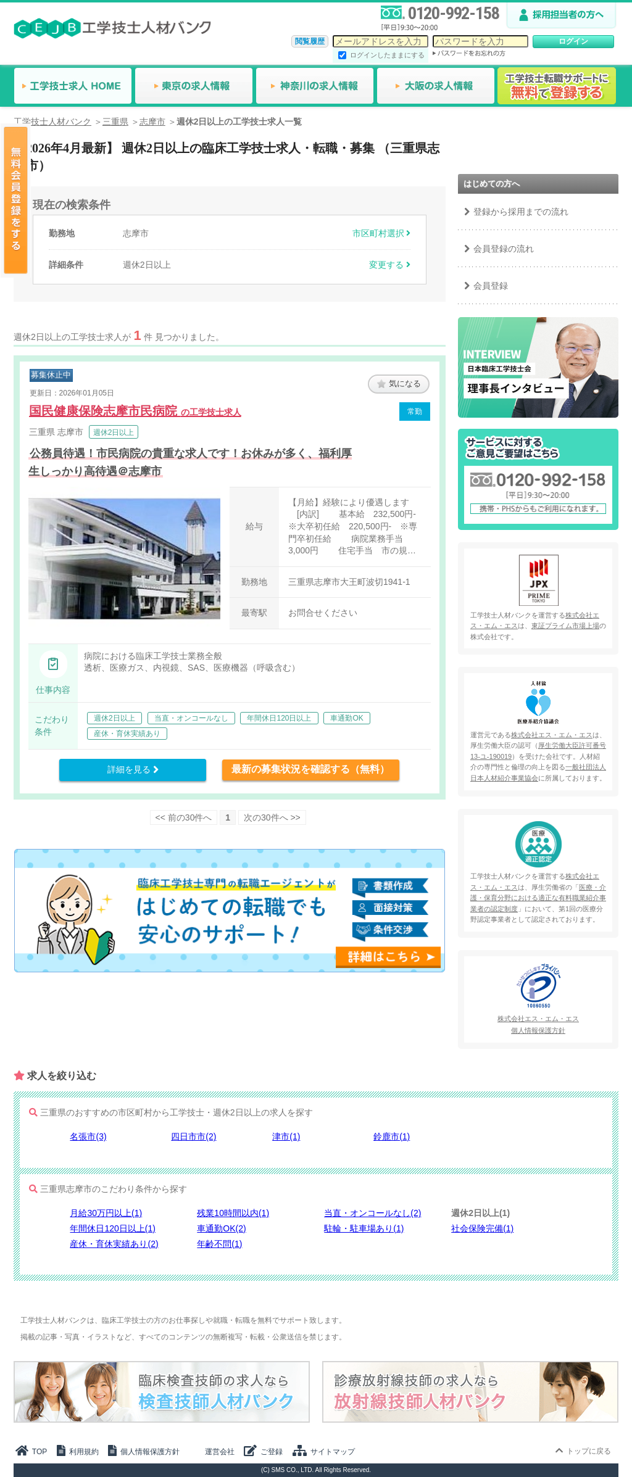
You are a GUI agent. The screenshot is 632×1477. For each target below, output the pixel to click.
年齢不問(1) (219, 1244)
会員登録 (490, 286)
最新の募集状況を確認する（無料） (310, 769)
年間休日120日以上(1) (112, 1228)
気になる (399, 383)
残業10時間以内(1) (233, 1213)
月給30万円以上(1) (106, 1213)
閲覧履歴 (310, 41)
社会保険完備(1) (482, 1228)
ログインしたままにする (387, 55)
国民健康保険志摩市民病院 (135, 411)
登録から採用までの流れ (520, 212)
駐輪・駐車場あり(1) (364, 1228)
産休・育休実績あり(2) (114, 1244)
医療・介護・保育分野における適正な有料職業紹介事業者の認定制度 (538, 897)
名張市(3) (88, 1136)
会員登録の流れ (503, 249)
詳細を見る (133, 769)
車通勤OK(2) (221, 1228)
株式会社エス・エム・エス (551, 734)
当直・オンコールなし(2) (372, 1213)
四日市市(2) (193, 1136)
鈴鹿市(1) (391, 1136)
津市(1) (286, 1136)
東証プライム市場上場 (565, 625)
